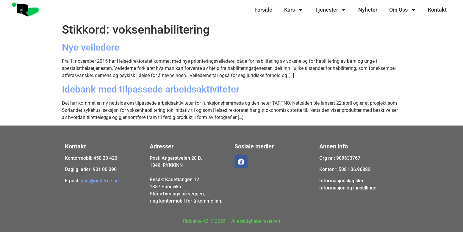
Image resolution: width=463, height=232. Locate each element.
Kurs (293, 9)
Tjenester (330, 9)
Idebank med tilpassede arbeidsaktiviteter (150, 89)
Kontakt (437, 10)
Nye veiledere (90, 47)
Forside (263, 10)
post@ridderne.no (100, 181)
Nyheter (367, 10)
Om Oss (402, 9)
